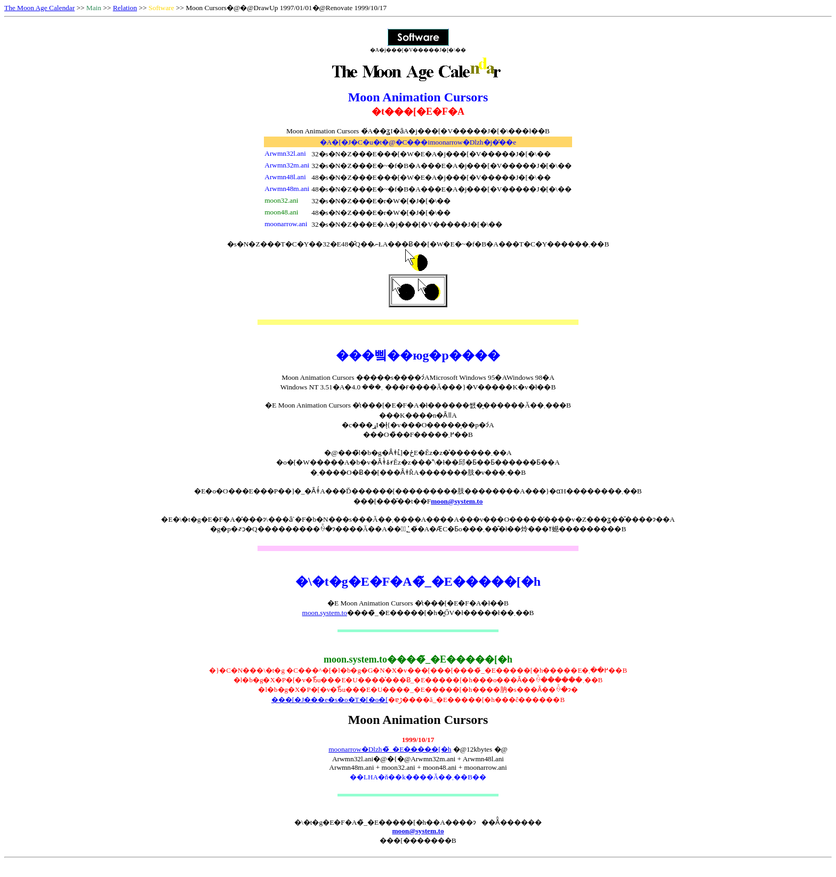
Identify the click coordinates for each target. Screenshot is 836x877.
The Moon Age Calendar (39, 8)
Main (93, 8)
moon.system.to (324, 613)
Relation (125, 8)
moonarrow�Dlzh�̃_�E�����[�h (389, 749)
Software (161, 8)
